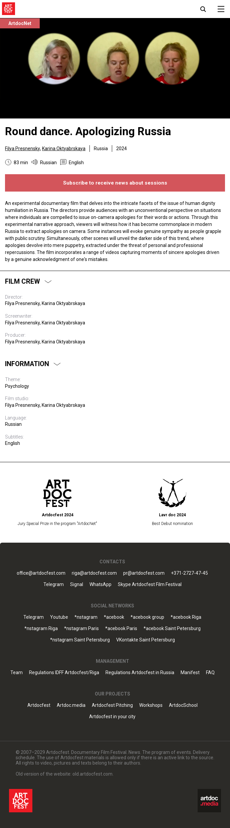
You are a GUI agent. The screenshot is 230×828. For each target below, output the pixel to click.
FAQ (210, 672)
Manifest (190, 672)
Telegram (53, 584)
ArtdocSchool (183, 705)
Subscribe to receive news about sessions (115, 183)
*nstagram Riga (41, 628)
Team (16, 672)
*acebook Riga (186, 617)
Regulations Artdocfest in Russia (139, 672)
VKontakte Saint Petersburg (145, 639)
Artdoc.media (71, 705)
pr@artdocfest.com (144, 573)
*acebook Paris (121, 628)
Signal (76, 584)
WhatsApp (100, 584)
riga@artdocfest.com (94, 573)
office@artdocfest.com (41, 573)
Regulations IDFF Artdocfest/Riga (64, 672)
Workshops (151, 705)
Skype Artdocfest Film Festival (150, 584)
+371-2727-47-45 (189, 573)
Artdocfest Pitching (112, 705)
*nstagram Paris (81, 628)
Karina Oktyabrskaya (63, 148)
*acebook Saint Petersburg (172, 628)
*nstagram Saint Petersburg (80, 639)
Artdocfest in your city (112, 716)
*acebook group (147, 617)
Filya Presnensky (22, 148)
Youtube (59, 617)
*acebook (114, 617)
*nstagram (85, 617)
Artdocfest (38, 705)
